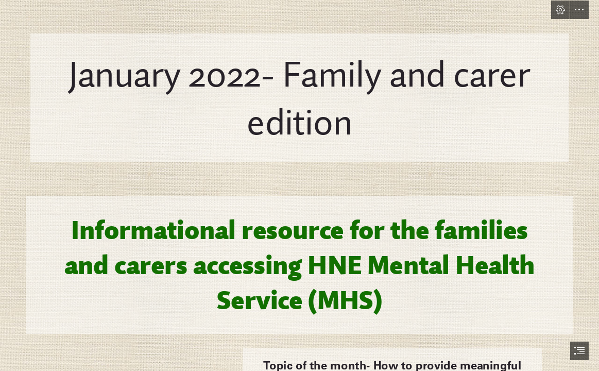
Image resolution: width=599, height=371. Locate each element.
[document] (299, 185)
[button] (560, 10)
